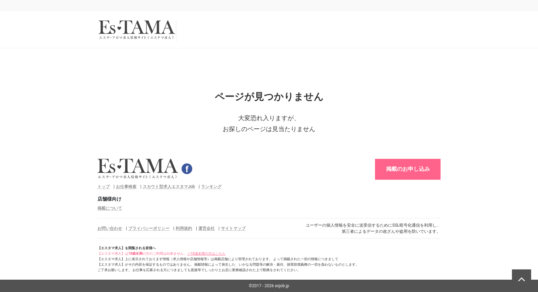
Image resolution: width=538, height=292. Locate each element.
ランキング (211, 186)
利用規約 (184, 228)
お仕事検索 (126, 186)
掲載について (109, 208)
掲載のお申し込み (408, 169)
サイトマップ (233, 228)
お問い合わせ (109, 228)
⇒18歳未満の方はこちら (206, 253)
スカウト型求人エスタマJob (169, 186)
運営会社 (206, 228)
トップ (103, 186)
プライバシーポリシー (148, 228)
